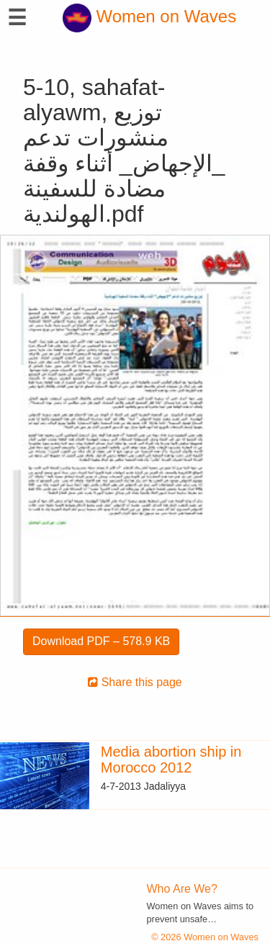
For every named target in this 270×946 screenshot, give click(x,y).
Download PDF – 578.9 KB (101, 641)
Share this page (135, 682)
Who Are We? (182, 889)
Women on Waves (149, 16)
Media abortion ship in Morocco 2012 (171, 759)
